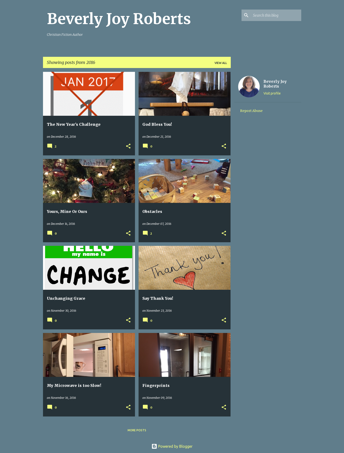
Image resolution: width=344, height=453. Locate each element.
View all (221, 62)
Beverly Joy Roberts (119, 19)
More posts (137, 430)
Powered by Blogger (172, 446)
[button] (128, 146)
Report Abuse (251, 111)
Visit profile (272, 93)
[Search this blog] (276, 15)
